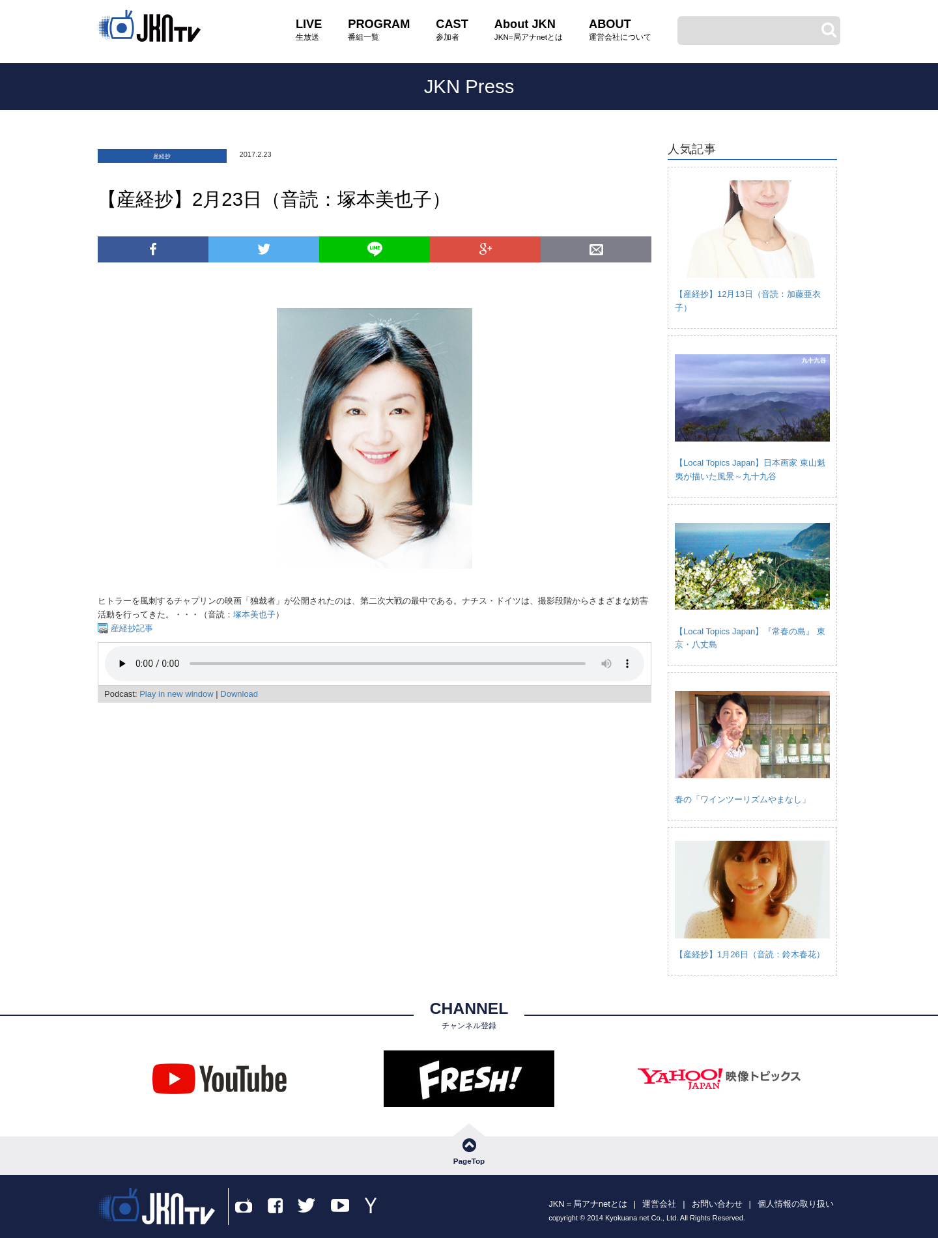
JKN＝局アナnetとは (587, 1204)
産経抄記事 (130, 628)
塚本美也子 (254, 614)
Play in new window (176, 694)
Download (239, 694)
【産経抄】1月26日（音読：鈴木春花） (750, 954)
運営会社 (659, 1204)
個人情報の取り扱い (796, 1204)
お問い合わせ (717, 1204)
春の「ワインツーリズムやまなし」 (742, 799)
